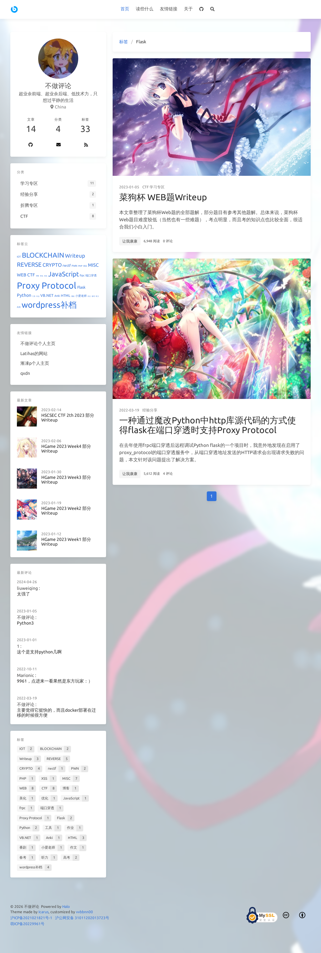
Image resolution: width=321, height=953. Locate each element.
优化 (45, 276)
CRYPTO (52, 265)
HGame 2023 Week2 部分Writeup (66, 511)
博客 (37, 276)
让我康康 (129, 241)
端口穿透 (91, 275)
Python (24, 295)
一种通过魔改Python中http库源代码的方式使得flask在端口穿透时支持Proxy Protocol (207, 425)
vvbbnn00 (84, 912)
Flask (81, 287)
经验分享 (149, 410)
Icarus (43, 912)
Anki (57, 295)
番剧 (72, 296)
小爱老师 (81, 295)
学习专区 (157, 187)
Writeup (75, 256)
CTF (145, 187)
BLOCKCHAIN (43, 255)
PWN (74, 265)
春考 (93, 296)
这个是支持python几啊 (39, 652)
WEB (21, 274)
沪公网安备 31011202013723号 (82, 918)
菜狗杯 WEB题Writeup (163, 197)
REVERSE (29, 264)
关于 (188, 8)
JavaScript (63, 274)
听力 (97, 296)
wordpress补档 (49, 304)
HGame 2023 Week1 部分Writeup (66, 542)
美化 (41, 276)
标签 (123, 41)
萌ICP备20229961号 (27, 924)
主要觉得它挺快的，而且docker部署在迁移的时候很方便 (56, 713)
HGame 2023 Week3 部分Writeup (66, 480)
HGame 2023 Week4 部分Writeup (66, 449)
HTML (65, 295)
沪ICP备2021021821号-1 (31, 918)
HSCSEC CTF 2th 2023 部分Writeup (67, 418)
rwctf (67, 265)
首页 (124, 8)
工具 (33, 296)
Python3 (25, 623)
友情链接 (168, 8)
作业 (37, 296)
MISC (93, 265)
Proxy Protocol (46, 285)
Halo (66, 906)
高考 (19, 307)
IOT (19, 256)
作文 (89, 296)
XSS (85, 265)
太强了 (23, 594)
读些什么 (144, 8)
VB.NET (47, 295)
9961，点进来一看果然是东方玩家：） (55, 681)
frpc (82, 275)
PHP (80, 265)
